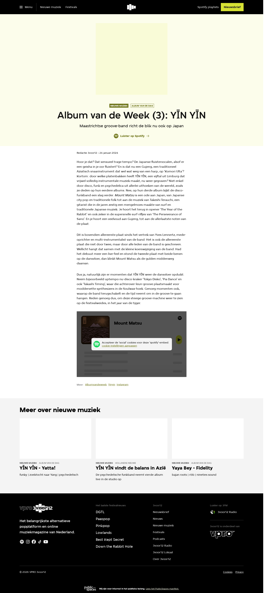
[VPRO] (222, 534)
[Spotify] (22, 541)
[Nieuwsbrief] (232, 7)
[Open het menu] (26, 7)
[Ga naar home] (131, 7)
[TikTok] (40, 541)
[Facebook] (34, 541)
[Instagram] (28, 541)
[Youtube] (45, 541)
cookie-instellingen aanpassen (119, 345)
